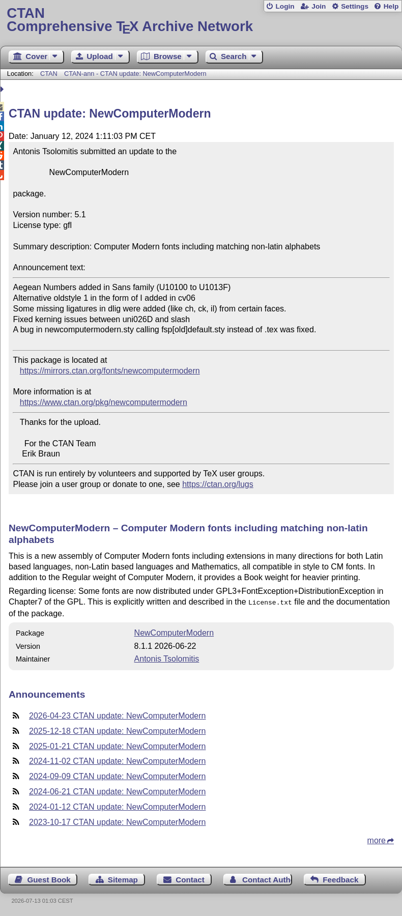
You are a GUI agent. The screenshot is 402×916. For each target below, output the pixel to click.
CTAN (49, 73)
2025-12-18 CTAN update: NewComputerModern (117, 730)
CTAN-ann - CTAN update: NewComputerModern (135, 73)
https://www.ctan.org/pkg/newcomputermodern (103, 402)
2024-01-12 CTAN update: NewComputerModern (117, 805)
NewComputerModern (174, 631)
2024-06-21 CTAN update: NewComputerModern (117, 790)
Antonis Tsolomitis (166, 657)
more (376, 839)
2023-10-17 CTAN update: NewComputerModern (117, 821)
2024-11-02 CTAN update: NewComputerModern (117, 760)
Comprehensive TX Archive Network (201, 20)
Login (284, 6)
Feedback (340, 878)
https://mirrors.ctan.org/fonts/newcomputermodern (110, 370)
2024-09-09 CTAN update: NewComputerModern (117, 775)
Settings (354, 6)
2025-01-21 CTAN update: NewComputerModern (117, 745)
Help (391, 6)
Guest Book (49, 878)
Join (318, 6)
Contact (190, 878)
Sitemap (123, 878)
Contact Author (267, 878)
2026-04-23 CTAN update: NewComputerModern (117, 714)
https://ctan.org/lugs (217, 484)
